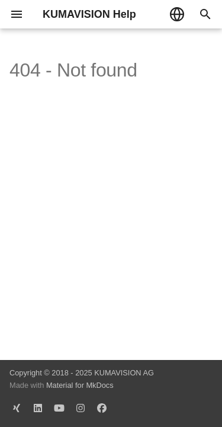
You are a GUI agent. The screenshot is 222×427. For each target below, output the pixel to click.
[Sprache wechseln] (177, 14)
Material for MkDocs (80, 385)
